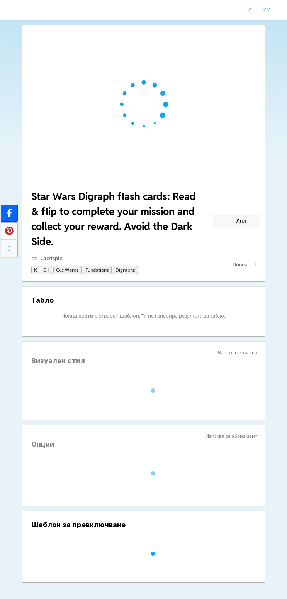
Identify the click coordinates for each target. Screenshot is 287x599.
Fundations (97, 270)
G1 (46, 270)
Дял (236, 221)
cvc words (67, 270)
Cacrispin (51, 258)
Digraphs (125, 270)
